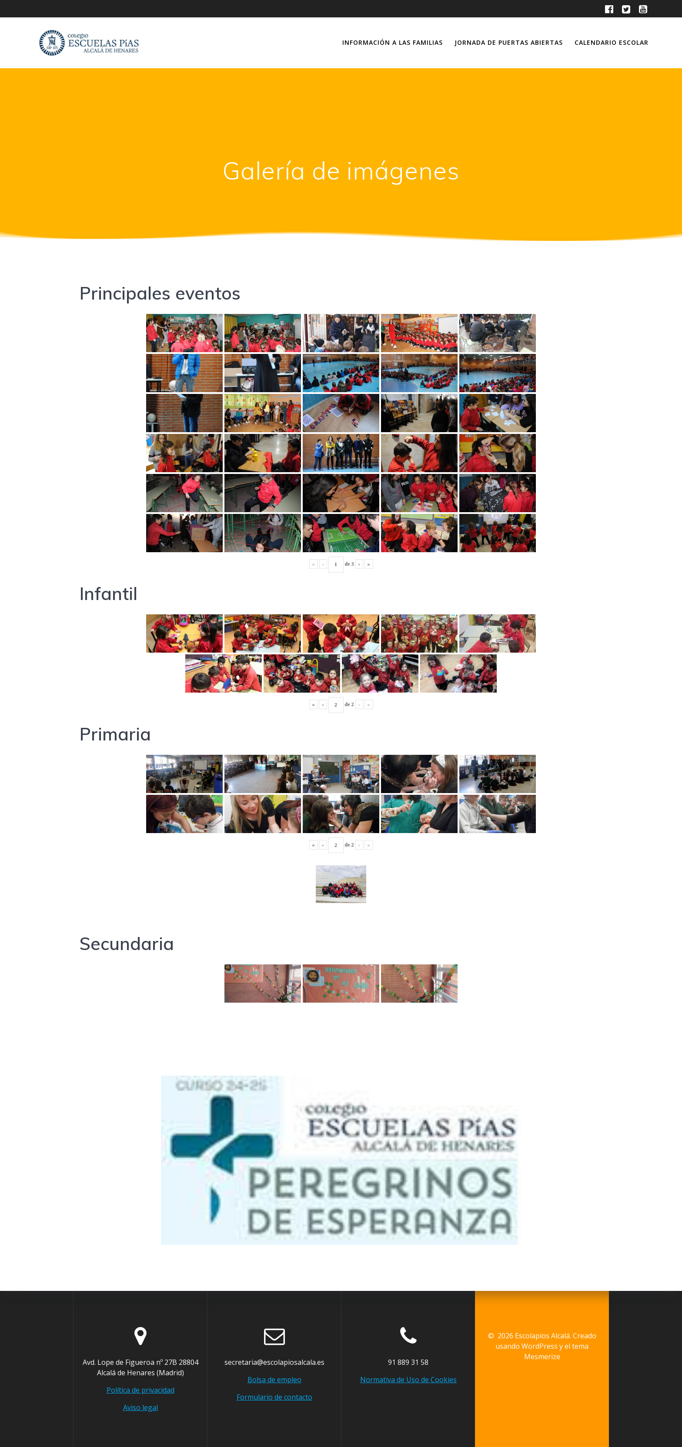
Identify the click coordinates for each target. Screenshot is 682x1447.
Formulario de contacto (274, 1397)
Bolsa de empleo (274, 1379)
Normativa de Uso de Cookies (408, 1379)
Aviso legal (140, 1407)
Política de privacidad (140, 1390)
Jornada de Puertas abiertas (509, 42)
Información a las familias (392, 42)
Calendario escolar (612, 42)
